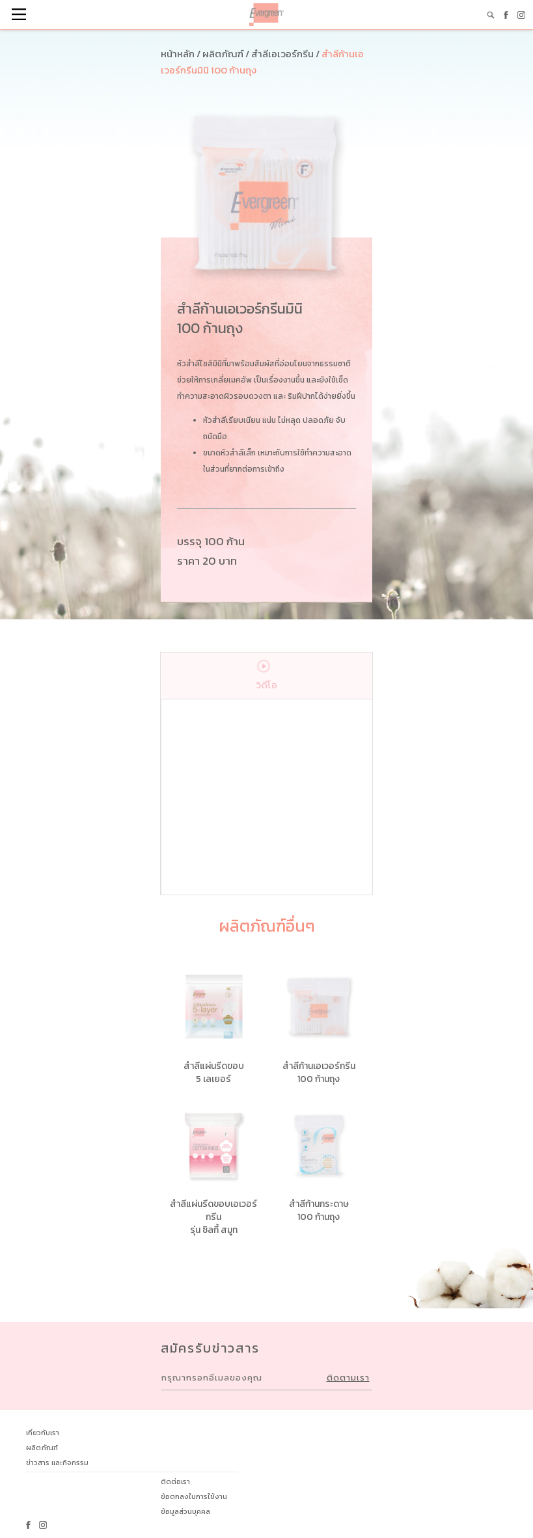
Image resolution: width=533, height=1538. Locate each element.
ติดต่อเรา (175, 1481)
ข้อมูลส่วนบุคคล (185, 1511)
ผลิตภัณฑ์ (42, 1447)
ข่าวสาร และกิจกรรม (57, 1462)
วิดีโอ (266, 672)
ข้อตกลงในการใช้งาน (194, 1496)
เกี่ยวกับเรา (42, 1432)
